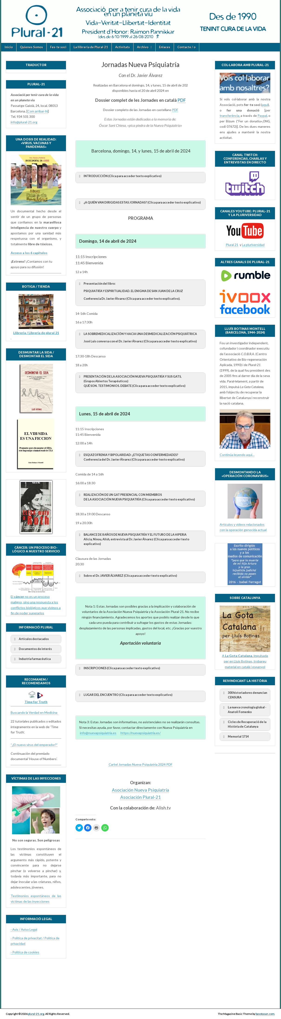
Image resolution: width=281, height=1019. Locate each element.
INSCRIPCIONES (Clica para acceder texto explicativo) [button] (118, 668)
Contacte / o (186, 47)
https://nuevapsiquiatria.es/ (141, 733)
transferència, (230, 116)
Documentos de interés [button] (32, 649)
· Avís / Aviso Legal (24, 929)
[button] (140, 339)
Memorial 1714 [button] (235, 736)
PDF (182, 100)
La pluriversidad (253, 245)
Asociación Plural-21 (140, 797)
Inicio (9, 47)
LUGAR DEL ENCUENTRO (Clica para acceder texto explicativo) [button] (124, 695)
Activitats (122, 47)
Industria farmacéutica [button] (32, 659)
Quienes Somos (31, 47)
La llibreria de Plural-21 (91, 47)
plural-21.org (36, 1014)
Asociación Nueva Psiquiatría (140, 790)
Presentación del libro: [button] (140, 291)
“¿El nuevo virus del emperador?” (34, 745)
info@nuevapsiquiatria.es (98, 733)
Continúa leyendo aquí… (237, 455)
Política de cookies (25, 952)
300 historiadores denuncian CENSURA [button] (244, 695)
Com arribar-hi (37, 111)
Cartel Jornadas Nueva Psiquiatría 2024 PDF (140, 764)
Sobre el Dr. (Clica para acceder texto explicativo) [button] (127, 575)
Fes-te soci (58, 47)
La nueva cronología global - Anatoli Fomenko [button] (244, 709)
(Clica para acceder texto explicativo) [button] (119, 176)
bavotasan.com (265, 1014)
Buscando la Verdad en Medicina (34, 712)
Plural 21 (232, 245)
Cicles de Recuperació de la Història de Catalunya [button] (244, 724)
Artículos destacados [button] (31, 639)
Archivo (142, 47)
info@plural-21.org (24, 122)
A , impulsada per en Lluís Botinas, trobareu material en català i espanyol (245, 661)
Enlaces (164, 47)
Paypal (262, 116)
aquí (265, 105)
